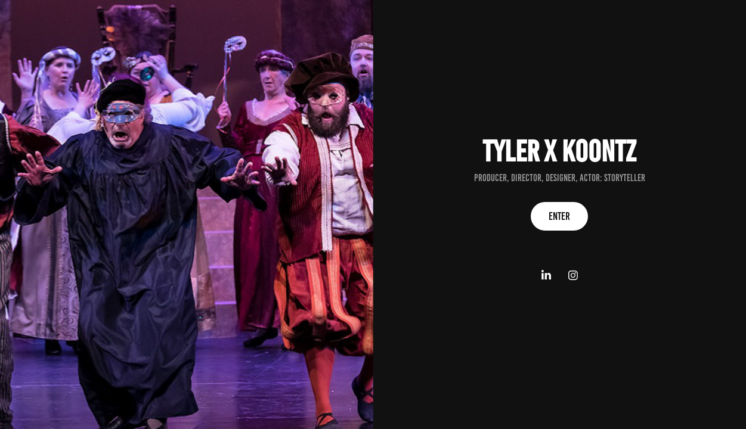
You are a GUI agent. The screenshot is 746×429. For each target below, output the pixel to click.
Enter (559, 216)
